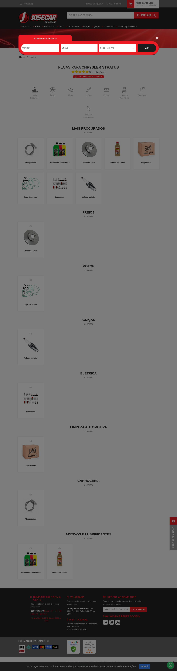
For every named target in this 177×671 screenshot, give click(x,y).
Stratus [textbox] (65, 48)
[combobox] (40, 48)
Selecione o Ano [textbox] (107, 48)
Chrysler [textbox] (26, 48)
